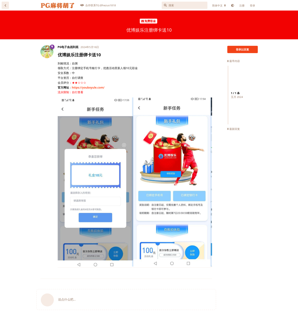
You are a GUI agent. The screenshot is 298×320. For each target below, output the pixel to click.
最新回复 (233, 129)
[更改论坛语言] (219, 5)
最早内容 (233, 61)
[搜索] (184, 5)
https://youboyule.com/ (88, 87)
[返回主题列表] (5, 5)
